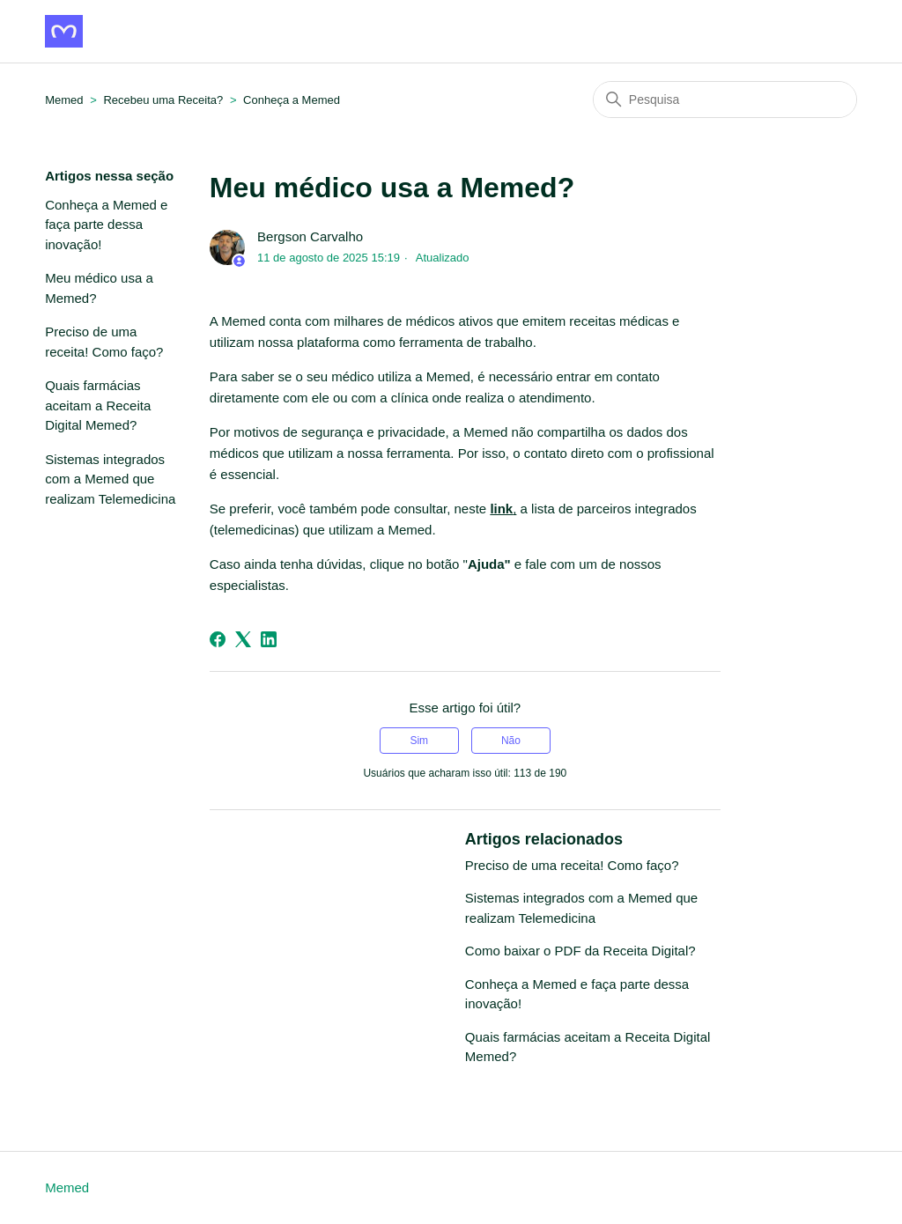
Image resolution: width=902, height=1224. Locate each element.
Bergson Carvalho (310, 236)
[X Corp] (243, 639)
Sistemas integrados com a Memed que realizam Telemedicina (110, 479)
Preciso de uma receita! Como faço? (104, 341)
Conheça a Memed (291, 100)
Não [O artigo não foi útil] (511, 740)
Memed (67, 1187)
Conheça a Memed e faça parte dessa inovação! (106, 224)
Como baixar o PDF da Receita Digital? (580, 950)
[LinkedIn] (269, 639)
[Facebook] (218, 639)
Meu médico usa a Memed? (99, 288)
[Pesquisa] (725, 99)
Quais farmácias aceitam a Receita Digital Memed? (98, 405)
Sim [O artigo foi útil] (419, 740)
